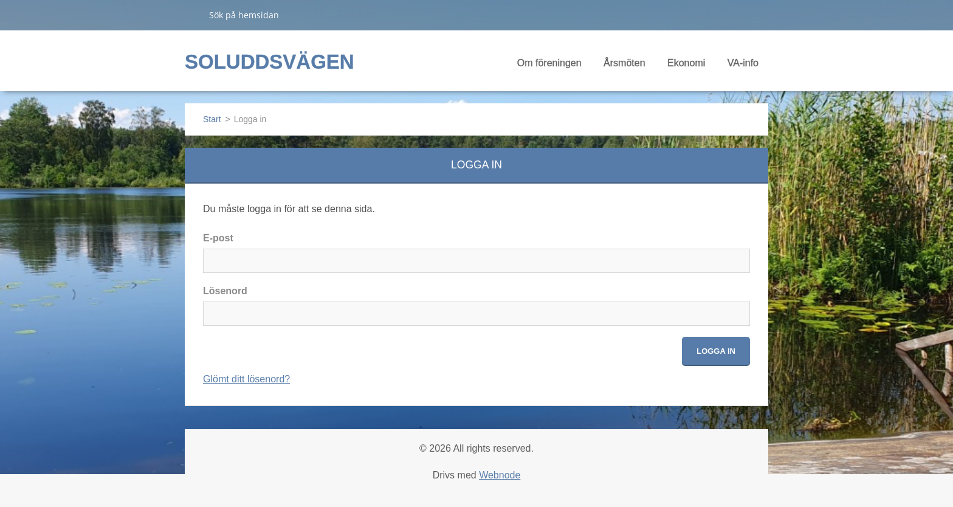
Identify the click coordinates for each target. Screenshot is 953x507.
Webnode (499, 475)
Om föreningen (549, 67)
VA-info (743, 67)
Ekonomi (686, 67)
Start (212, 119)
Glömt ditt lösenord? (246, 379)
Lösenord (225, 291)
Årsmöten (624, 67)
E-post (218, 238)
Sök (192, 15)
